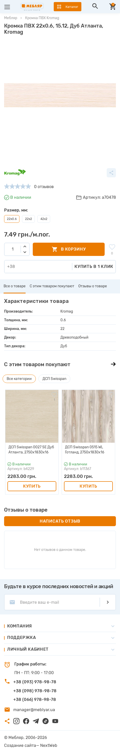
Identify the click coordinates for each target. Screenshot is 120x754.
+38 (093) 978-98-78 (34, 681)
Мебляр (10, 18)
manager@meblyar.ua (34, 709)
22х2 (28, 219)
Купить (32, 486)
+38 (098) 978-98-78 (35, 690)
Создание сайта (20, 745)
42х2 (43, 219)
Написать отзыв (60, 521)
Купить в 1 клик (93, 266)
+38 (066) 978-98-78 (34, 699)
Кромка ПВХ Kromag (42, 18)
